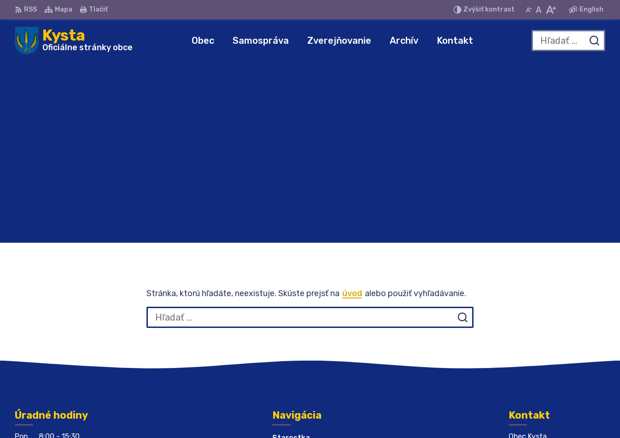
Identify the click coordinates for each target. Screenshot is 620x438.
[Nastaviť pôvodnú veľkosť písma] (539, 9)
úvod (352, 112)
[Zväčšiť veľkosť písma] (551, 9)
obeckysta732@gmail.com (556, 349)
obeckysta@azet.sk (545, 338)
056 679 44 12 (535, 328)
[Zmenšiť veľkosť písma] (529, 9)
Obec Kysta (458, 413)
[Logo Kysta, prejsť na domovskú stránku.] (74, 40)
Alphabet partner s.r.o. (328, 413)
